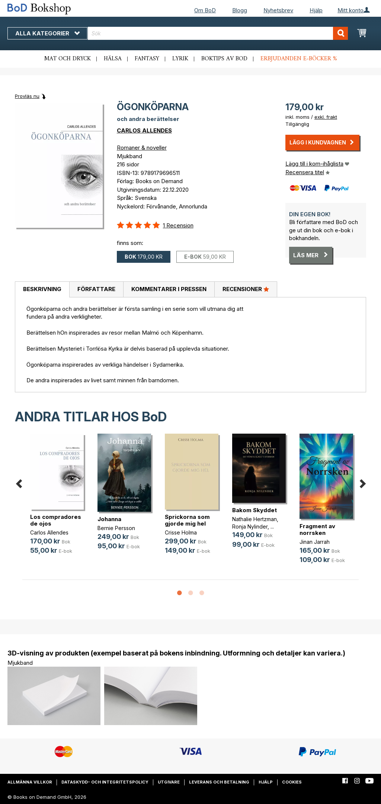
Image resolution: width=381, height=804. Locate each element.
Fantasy (147, 59)
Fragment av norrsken (317, 529)
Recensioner (245, 289)
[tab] (42, 289)
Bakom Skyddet (254, 510)
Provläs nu (27, 96)
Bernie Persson (116, 528)
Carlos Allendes (49, 532)
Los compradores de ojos (55, 520)
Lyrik (180, 59)
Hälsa (113, 59)
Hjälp (316, 10)
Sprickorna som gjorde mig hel (187, 520)
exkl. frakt (325, 117)
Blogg (239, 10)
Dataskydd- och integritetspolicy (104, 782)
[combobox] (218, 33)
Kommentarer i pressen (168, 289)
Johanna (109, 519)
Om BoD (205, 10)
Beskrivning (42, 289)
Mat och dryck (67, 59)
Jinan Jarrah (315, 542)
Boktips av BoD (224, 59)
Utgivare (169, 782)
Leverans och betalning (219, 782)
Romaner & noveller (142, 147)
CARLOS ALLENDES (144, 130)
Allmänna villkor (29, 782)
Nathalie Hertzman (254, 519)
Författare (96, 289)
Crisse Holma (181, 532)
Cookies (292, 782)
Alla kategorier (47, 33)
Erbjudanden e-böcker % (298, 59)
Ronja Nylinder (250, 526)
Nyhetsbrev (278, 10)
